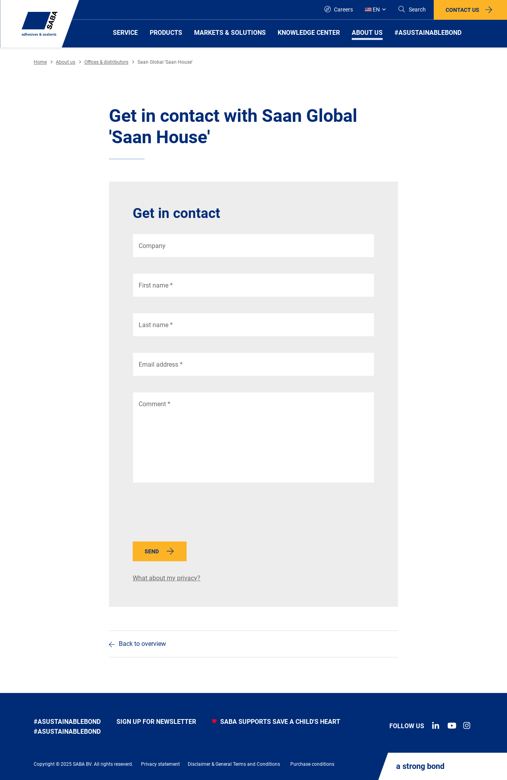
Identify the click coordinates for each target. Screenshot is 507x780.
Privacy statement (160, 764)
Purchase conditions (312, 764)
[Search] (412, 9)
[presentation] (193, 514)
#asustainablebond (67, 721)
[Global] (375, 9)
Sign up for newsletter (156, 721)
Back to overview (142, 643)
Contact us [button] (462, 10)
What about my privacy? (166, 578)
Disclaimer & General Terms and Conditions (234, 764)
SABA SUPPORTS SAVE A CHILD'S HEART (276, 721)
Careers (338, 9)
